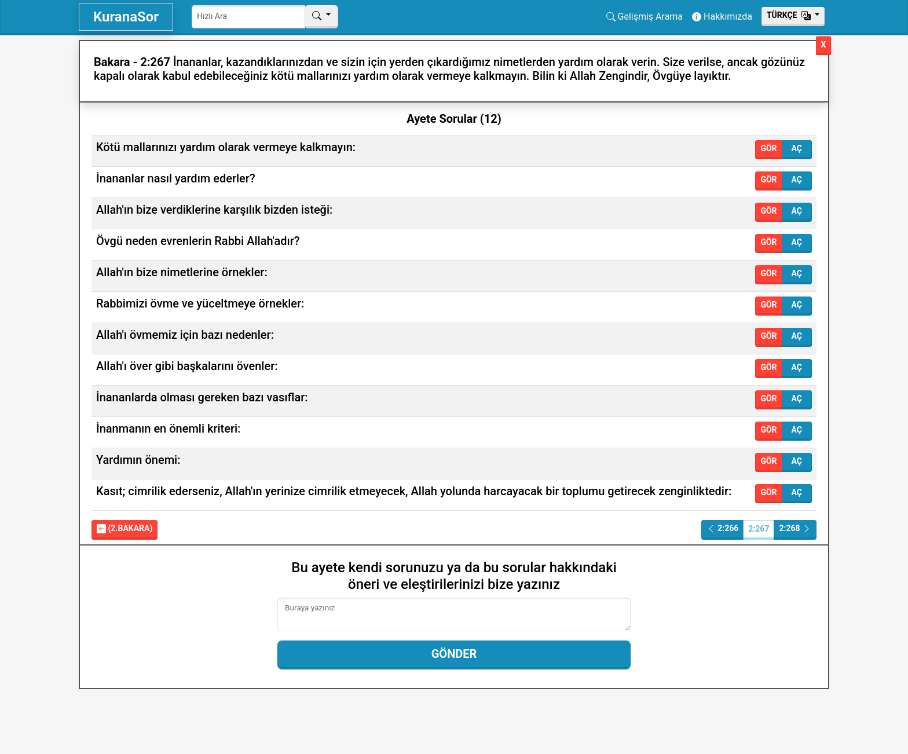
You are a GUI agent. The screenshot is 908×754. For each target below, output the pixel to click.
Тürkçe (790, 15)
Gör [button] (768, 148)
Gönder (454, 654)
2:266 (722, 528)
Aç (797, 148)
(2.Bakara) (124, 528)
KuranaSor (126, 17)
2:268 (795, 528)
